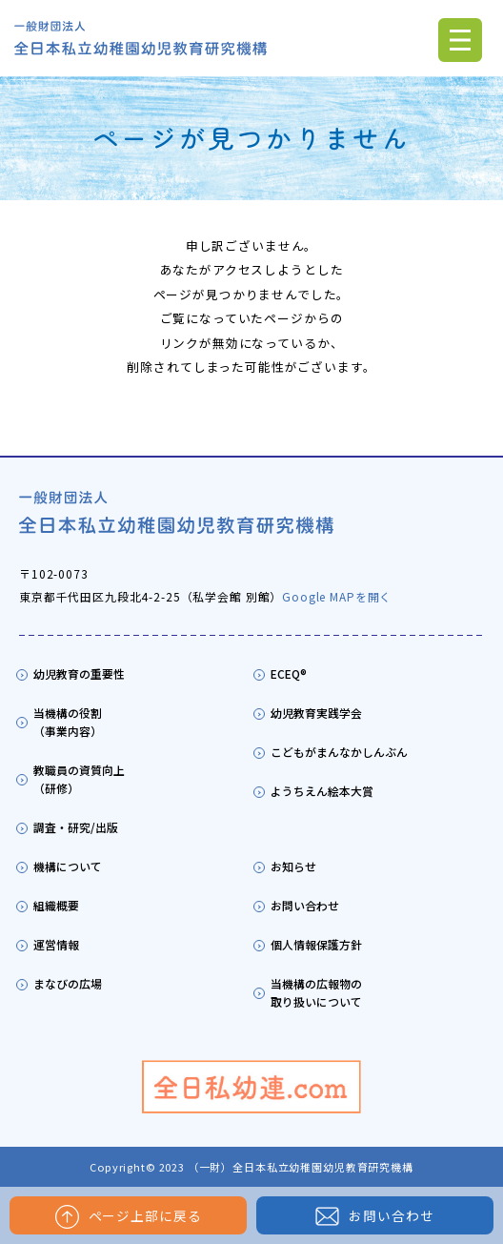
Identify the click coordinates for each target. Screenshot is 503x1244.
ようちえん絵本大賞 (322, 791)
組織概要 (56, 905)
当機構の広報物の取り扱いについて (316, 992)
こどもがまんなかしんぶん (339, 752)
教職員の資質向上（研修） (79, 779)
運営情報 (56, 944)
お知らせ (293, 866)
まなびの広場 (67, 983)
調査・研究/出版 (75, 827)
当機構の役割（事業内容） (67, 721)
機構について (67, 866)
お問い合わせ (374, 1216)
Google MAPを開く (337, 596)
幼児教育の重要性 (79, 673)
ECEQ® (289, 673)
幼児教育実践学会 (316, 712)
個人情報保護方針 (316, 944)
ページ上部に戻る (128, 1217)
